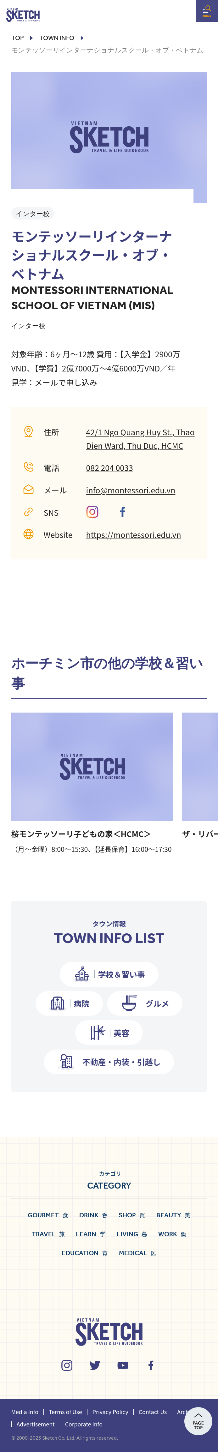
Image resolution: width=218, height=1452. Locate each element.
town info (56, 38)
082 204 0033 (109, 467)
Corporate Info (84, 1424)
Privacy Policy (110, 1411)
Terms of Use (65, 1411)
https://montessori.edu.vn (133, 534)
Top (17, 38)
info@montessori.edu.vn (131, 490)
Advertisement (36, 1424)
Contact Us (153, 1411)
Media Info (24, 1411)
